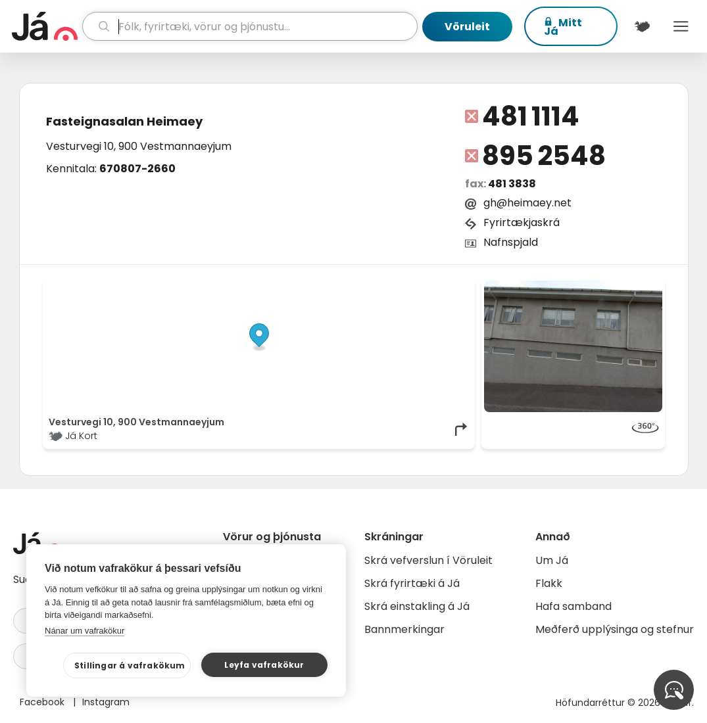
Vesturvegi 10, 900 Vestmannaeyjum (139, 146)
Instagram (106, 702)
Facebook (43, 702)
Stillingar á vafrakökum (129, 665)
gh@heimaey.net (527, 202)
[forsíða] (45, 26)
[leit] (250, 26)
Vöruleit (467, 26)
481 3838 (512, 183)
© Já (334, 287)
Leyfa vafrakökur (264, 664)
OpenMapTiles (443, 287)
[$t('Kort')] (642, 26)
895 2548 (544, 155)
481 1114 (530, 116)
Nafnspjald (510, 242)
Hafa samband (573, 606)
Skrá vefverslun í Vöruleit (428, 560)
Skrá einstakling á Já (417, 606)
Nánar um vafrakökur (84, 631)
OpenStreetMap (380, 287)
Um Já (551, 560)
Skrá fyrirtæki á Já (412, 583)
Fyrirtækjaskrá (521, 222)
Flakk (548, 583)
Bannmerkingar (404, 629)
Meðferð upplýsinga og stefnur (614, 629)
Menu (681, 26)
